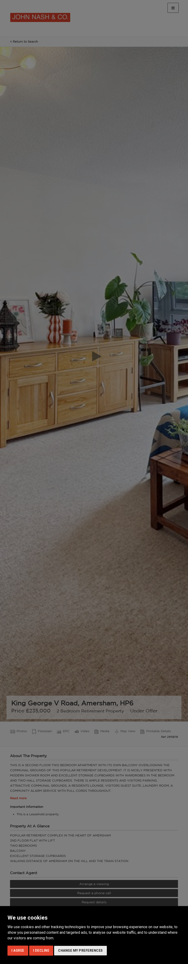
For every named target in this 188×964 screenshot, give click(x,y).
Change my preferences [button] (80, 950)
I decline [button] (41, 950)
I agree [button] (17, 950)
